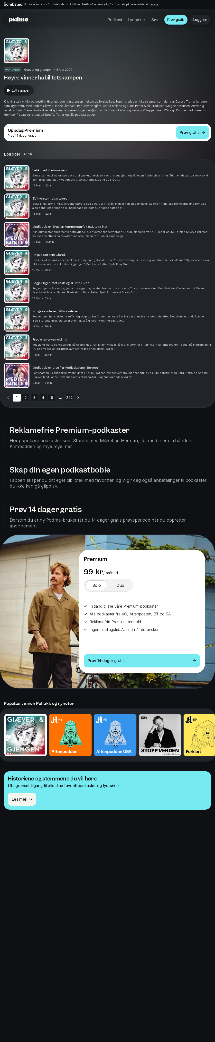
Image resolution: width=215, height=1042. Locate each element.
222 (69, 397)
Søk (155, 19)
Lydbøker (136, 19)
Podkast (114, 19)
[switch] (96, 585)
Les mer (154, 4)
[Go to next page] (78, 398)
